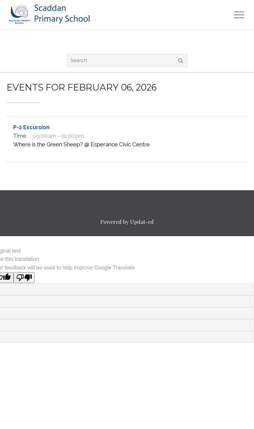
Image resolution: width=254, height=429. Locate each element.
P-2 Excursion (31, 127)
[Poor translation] (24, 277)
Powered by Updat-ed (127, 221)
